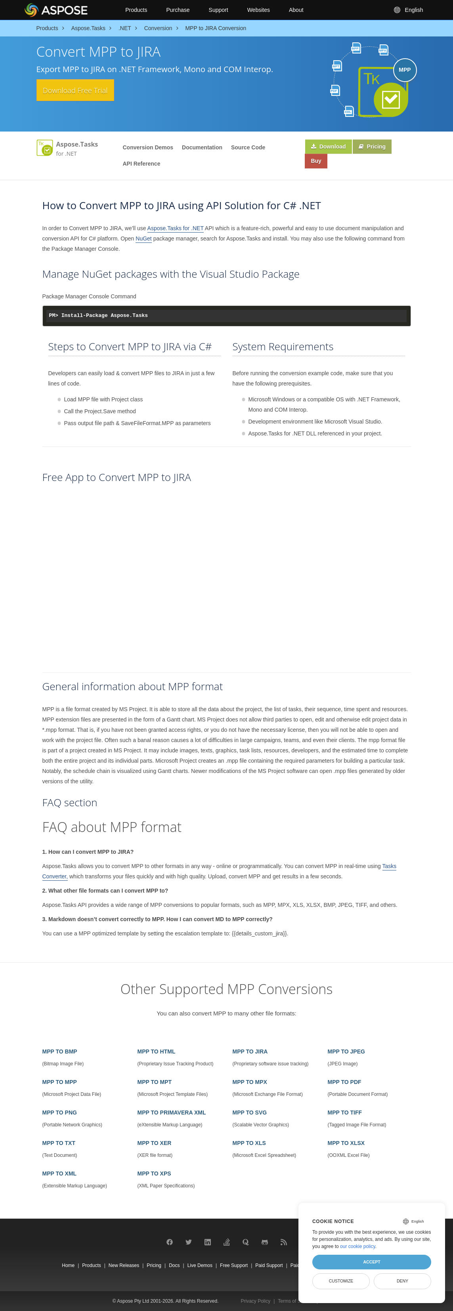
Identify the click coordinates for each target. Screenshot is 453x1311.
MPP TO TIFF (345, 1112)
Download (330, 147)
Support (218, 10)
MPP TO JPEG (346, 1051)
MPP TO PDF (344, 1082)
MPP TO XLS (249, 1143)
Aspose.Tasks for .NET (175, 228)
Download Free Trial (85, 91)
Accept (371, 1261)
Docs (174, 1265)
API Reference (142, 163)
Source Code (248, 147)
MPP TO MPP (59, 1082)
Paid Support (269, 1265)
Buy (317, 163)
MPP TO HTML (157, 1051)
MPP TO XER (155, 1143)
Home (68, 1265)
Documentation (202, 147)
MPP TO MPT (155, 1082)
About (296, 10)
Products (136, 10)
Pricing (376, 147)
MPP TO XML (59, 1173)
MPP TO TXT (59, 1143)
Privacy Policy (256, 1301)
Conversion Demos (148, 147)
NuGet (143, 238)
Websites (258, 10)
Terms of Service (295, 1301)
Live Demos (199, 1265)
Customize (341, 1281)
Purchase (177, 10)
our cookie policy (357, 1246)
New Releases (124, 1265)
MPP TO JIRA (250, 1051)
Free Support (234, 1265)
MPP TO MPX (250, 1082)
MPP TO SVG (250, 1112)
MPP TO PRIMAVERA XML (172, 1112)
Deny (402, 1281)
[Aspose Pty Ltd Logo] (68, 10)
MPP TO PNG (59, 1112)
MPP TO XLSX (346, 1143)
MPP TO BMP (59, 1051)
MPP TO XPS (154, 1173)
